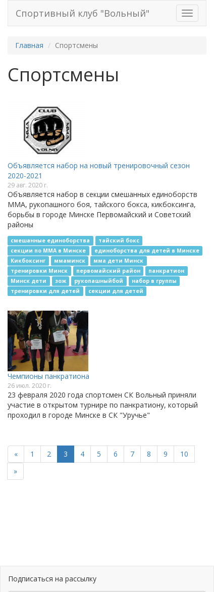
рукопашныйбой (98, 280)
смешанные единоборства (50, 240)
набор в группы (154, 280)
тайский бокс (118, 240)
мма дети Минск (118, 260)
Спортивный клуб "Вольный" (82, 13)
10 (184, 454)
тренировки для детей (45, 290)
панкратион (166, 270)
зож (60, 280)
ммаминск (69, 260)
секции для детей (115, 290)
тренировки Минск (39, 270)
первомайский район (108, 270)
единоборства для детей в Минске (146, 250)
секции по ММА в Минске (48, 250)
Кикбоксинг (28, 260)
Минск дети (28, 280)
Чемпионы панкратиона (48, 376)
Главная (29, 45)
